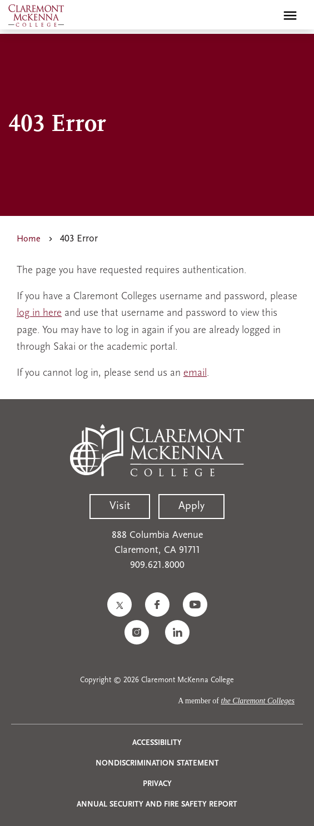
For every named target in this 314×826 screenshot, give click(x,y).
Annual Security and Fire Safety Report (157, 804)
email (195, 373)
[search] (266, 15)
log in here (39, 313)
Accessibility (157, 743)
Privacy (157, 784)
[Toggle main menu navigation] (290, 15)
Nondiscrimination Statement (157, 763)
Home (29, 239)
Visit (119, 506)
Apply (191, 506)
